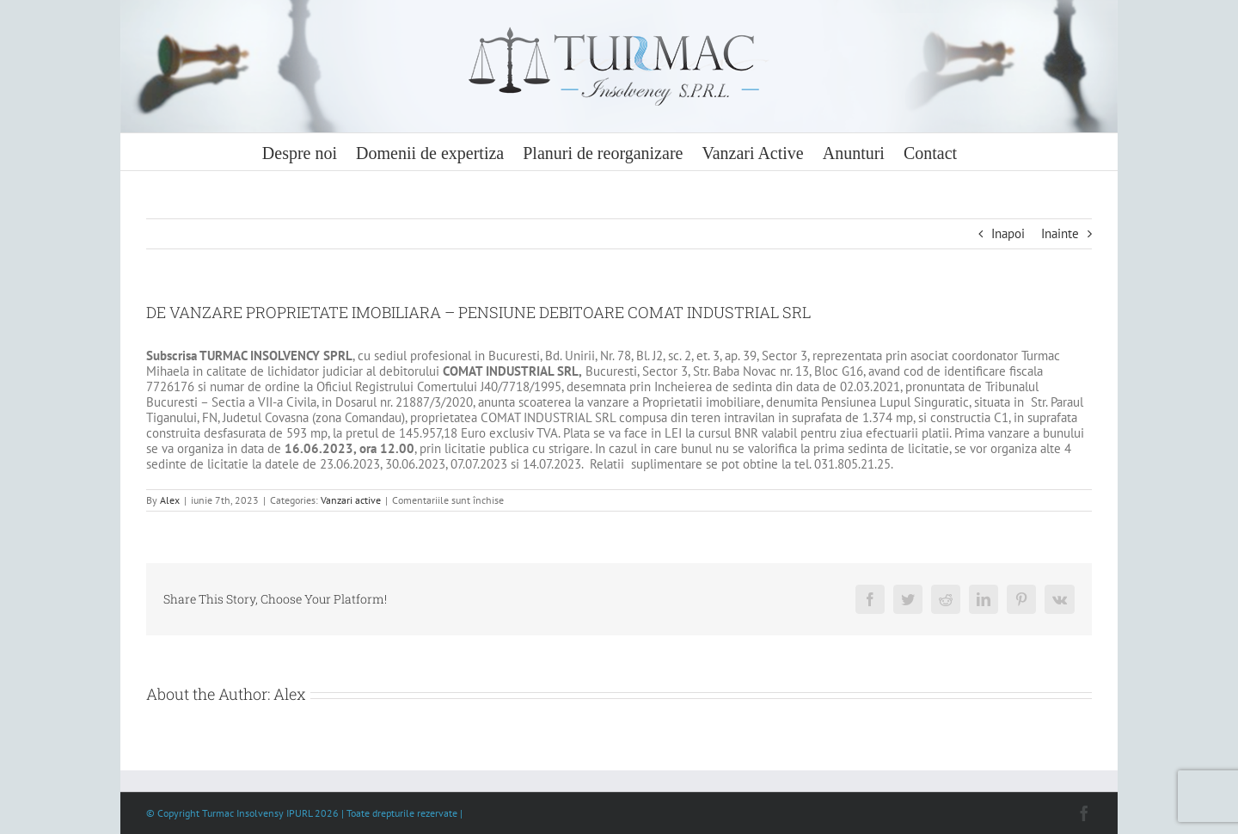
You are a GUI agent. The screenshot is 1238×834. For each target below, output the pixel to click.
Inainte (1060, 233)
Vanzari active (351, 500)
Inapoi (1008, 233)
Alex (170, 500)
